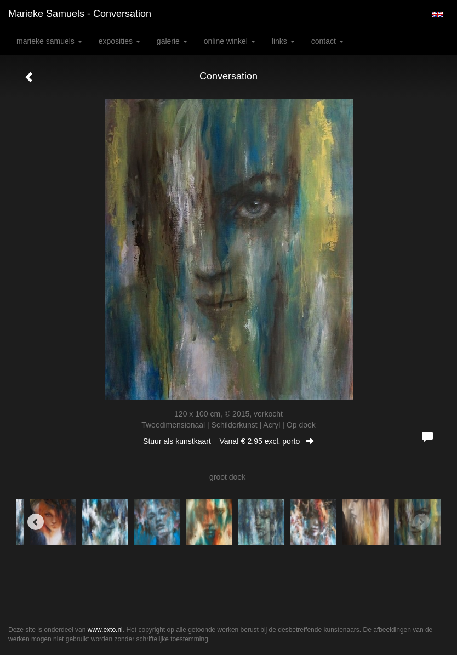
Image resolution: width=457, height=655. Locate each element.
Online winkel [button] (229, 41)
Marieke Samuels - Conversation (79, 13)
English (437, 14)
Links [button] (283, 41)
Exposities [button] (119, 41)
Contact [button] (327, 41)
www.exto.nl (105, 630)
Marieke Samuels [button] (49, 41)
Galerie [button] (172, 41)
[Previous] (35, 522)
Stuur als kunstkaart (228, 441)
